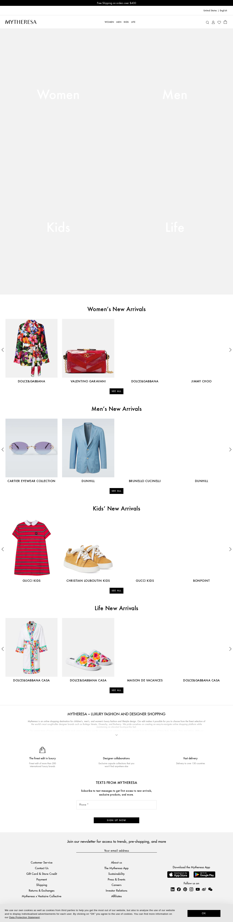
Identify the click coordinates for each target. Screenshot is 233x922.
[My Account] (213, 22)
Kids (58, 228)
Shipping (41, 885)
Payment (41, 879)
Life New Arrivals (116, 608)
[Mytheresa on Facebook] (179, 889)
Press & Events (116, 879)
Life (175, 228)
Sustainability (116, 874)
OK (204, 913)
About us (116, 862)
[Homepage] (20, 22)
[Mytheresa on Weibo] (204, 889)
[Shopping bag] (225, 21)
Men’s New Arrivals (116, 409)
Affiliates (116, 896)
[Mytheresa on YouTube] (198, 889)
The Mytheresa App (116, 868)
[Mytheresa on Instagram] (191, 889)
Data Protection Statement (24, 917)
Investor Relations (116, 890)
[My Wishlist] (219, 22)
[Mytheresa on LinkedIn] (172, 889)
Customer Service (41, 862)
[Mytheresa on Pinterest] (185, 889)
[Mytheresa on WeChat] (210, 889)
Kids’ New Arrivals (116, 509)
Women (58, 95)
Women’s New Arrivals (116, 309)
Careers (116, 885)
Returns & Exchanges (41, 890)
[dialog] (116, 913)
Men (174, 95)
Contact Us (41, 868)
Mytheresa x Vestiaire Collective (41, 896)
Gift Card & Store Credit (41, 874)
